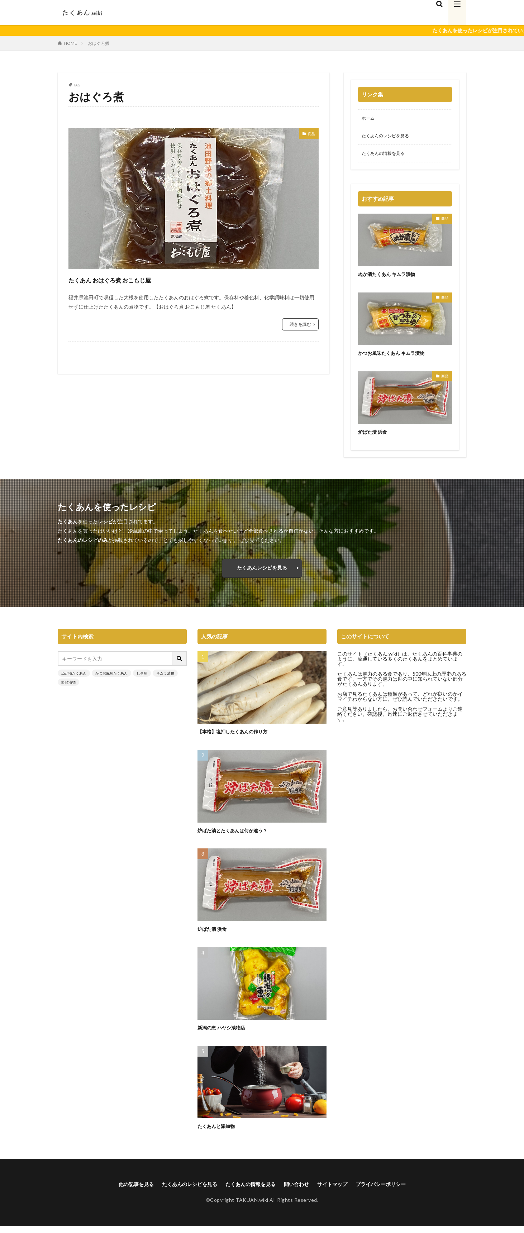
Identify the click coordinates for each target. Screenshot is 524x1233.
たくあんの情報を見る (387, 156)
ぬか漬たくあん (73, 679)
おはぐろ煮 (98, 43)
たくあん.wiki (382, 660)
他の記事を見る (121, 1190)
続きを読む (300, 324)
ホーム (369, 119)
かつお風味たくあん (111, 679)
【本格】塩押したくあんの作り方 (237, 737)
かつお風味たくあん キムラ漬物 (396, 355)
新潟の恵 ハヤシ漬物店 (224, 1033)
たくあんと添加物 (218, 1132)
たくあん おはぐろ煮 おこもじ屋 (132, 279)
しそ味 (142, 679)
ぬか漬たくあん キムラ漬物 (391, 276)
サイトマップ (340, 1190)
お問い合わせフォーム (417, 715)
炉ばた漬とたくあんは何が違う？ (237, 836)
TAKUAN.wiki (251, 1207)
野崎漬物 (68, 688)
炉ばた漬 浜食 (374, 434)
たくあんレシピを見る (262, 572)
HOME (70, 43)
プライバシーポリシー (394, 1190)
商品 (310, 135)
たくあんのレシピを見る (389, 137)
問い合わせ (300, 1190)
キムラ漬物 (165, 679)
